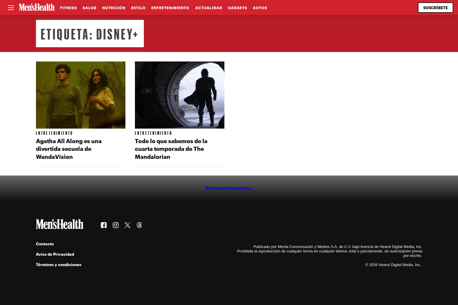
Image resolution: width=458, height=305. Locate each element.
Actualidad (208, 8)
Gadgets (237, 8)
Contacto (45, 243)
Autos (260, 8)
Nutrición (113, 8)
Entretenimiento (170, 8)
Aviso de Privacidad (55, 254)
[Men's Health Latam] (37, 8)
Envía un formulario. (229, 188)
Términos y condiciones (58, 264)
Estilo (138, 8)
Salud (90, 8)
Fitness (68, 8)
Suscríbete (435, 7)
